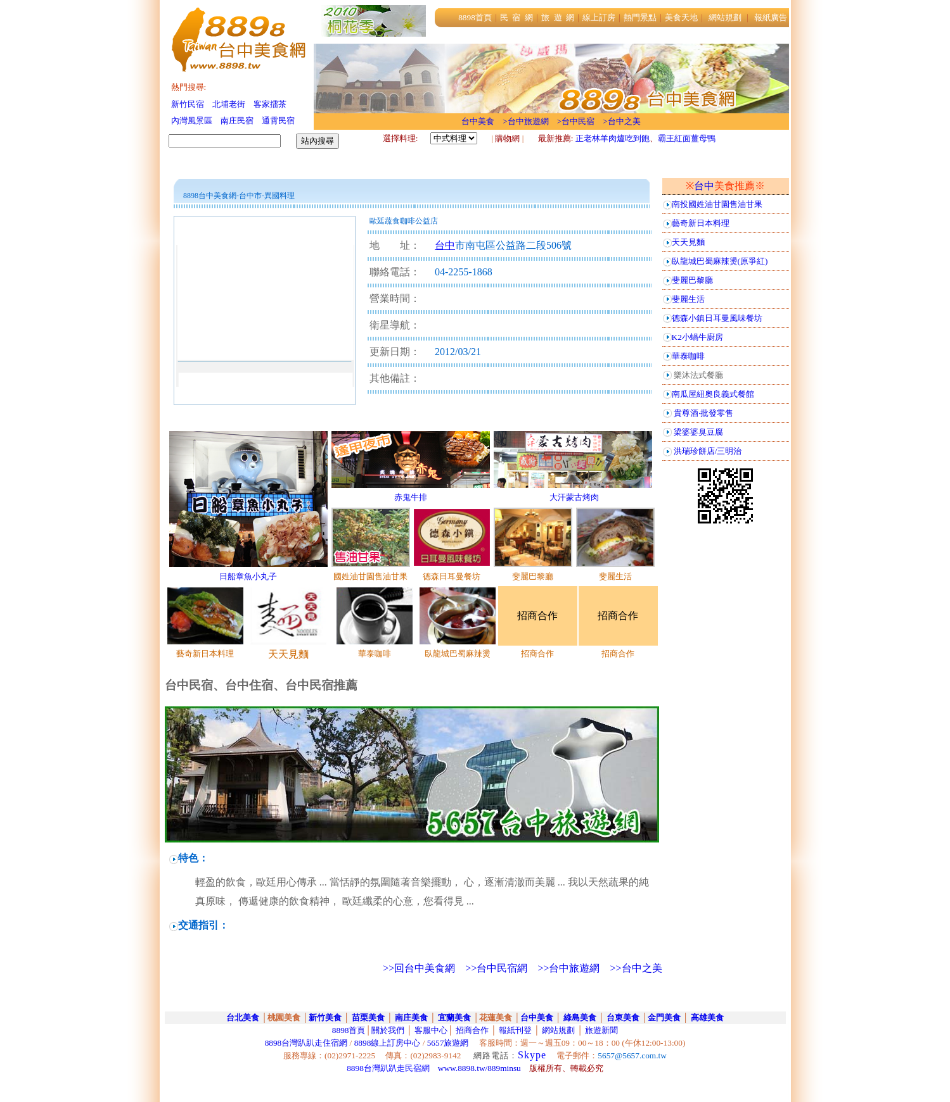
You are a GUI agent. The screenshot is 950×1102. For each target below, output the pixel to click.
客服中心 (430, 1030)
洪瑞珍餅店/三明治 (708, 451)
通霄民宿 (278, 120)
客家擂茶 (270, 104)
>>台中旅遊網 (568, 968)
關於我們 (387, 1030)
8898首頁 (349, 1030)
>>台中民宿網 (496, 968)
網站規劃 (558, 1030)
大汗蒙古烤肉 (574, 497)
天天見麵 (688, 242)
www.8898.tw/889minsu (479, 1068)
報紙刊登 (515, 1030)
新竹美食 (325, 1017)
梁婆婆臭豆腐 (698, 432)
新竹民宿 (187, 104)
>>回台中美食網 (419, 968)
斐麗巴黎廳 (692, 280)
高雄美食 (707, 1017)
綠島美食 (578, 1017)
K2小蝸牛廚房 (697, 337)
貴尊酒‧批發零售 (703, 413)
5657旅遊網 (448, 1043)
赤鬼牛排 (410, 497)
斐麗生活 (688, 299)
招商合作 (471, 1030)
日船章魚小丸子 (248, 576)
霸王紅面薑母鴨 (687, 138)
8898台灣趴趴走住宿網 (306, 1043)
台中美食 (536, 1017)
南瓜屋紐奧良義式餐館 (713, 394)
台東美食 (623, 1017)
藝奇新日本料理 (700, 223)
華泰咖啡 (688, 356)
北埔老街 (228, 104)
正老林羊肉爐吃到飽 (612, 138)
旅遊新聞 (601, 1030)
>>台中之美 (636, 968)
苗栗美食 (368, 1017)
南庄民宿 (237, 120)
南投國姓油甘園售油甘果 (717, 204)
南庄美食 (411, 1017)
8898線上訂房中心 (387, 1043)
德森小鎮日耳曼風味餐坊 (717, 318)
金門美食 (664, 1017)
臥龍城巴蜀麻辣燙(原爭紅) (720, 261)
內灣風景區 (191, 120)
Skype (532, 1054)
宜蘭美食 (453, 1017)
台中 (704, 185)
